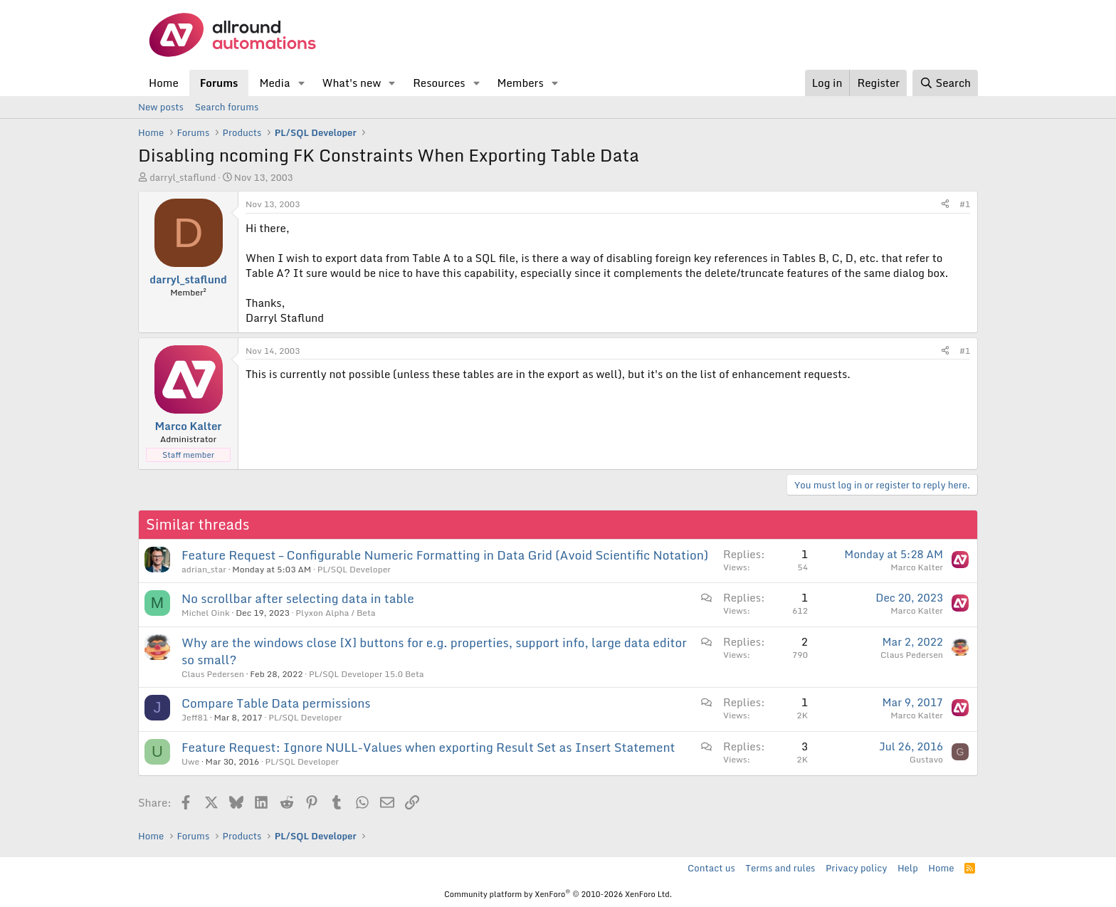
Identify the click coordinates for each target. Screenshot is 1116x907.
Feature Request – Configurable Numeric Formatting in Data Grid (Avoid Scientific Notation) (444, 555)
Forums (219, 82)
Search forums (226, 107)
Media (274, 82)
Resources (439, 82)
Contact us (711, 868)
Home (164, 82)
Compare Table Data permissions (276, 703)
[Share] (945, 204)
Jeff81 (194, 717)
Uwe (190, 761)
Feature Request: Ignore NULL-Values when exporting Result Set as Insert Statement (428, 747)
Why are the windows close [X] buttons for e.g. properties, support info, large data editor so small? (434, 651)
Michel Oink (205, 612)
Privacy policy (856, 868)
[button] (301, 83)
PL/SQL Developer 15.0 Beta (366, 674)
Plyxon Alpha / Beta (335, 612)
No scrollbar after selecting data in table (297, 598)
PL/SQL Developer (354, 569)
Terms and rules (780, 868)
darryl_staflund (182, 177)
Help (907, 868)
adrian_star (203, 569)
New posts (161, 107)
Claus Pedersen (212, 674)
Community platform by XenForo (558, 894)
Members (520, 82)
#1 (964, 204)
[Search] (945, 83)
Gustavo (926, 759)
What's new (351, 82)
